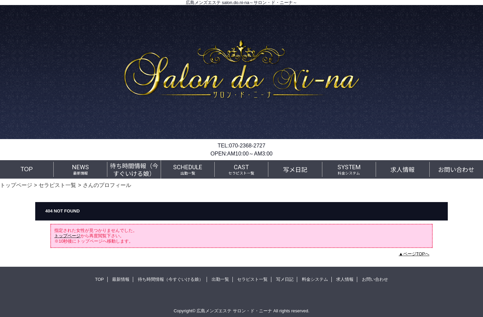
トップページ (16, 185)
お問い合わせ (375, 279)
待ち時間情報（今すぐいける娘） (170, 279)
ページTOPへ (416, 253)
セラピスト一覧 (57, 185)
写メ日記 (284, 279)
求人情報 (345, 279)
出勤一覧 (220, 279)
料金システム (315, 279)
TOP (26, 169)
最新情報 (120, 279)
